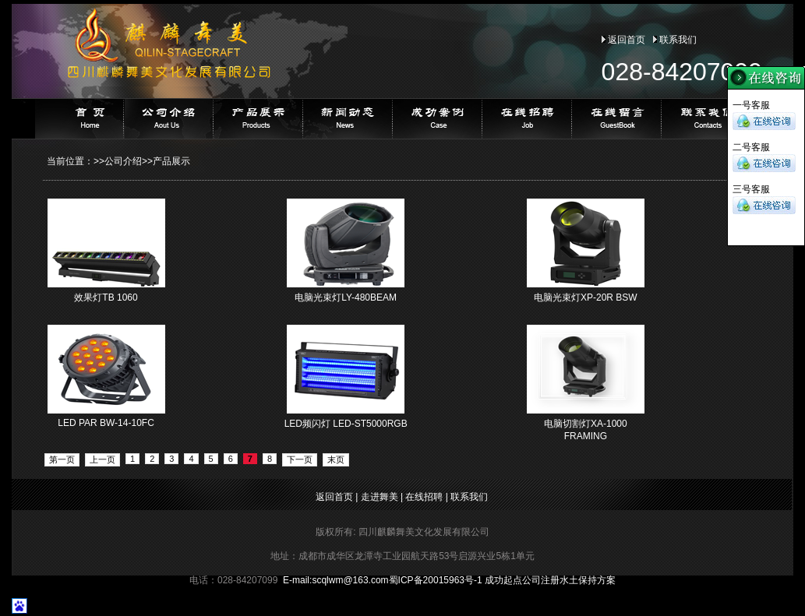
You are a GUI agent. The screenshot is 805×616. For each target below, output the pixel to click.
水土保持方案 (588, 580)
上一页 (102, 459)
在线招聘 (424, 496)
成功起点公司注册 (522, 580)
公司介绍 (123, 161)
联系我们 (678, 39)
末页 (335, 459)
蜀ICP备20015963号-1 (435, 580)
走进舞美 (379, 496)
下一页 (299, 459)
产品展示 (171, 161)
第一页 (62, 459)
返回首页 (626, 39)
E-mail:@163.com (336, 580)
